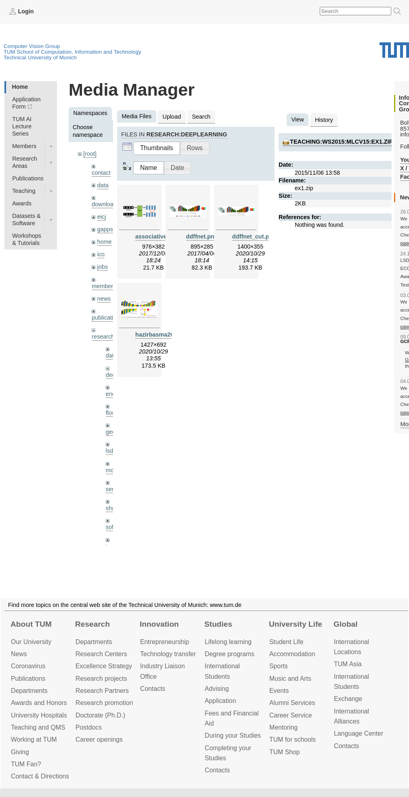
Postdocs (89, 727)
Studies (218, 624)
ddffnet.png (202, 236)
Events (279, 690)
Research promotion (104, 702)
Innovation (159, 624)
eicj (101, 216)
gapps (105, 229)
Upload (172, 116)
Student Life (286, 641)
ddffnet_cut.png (254, 236)
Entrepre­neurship (164, 641)
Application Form (26, 103)
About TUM (31, 624)
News (19, 654)
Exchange (348, 698)
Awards (21, 203)
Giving (20, 752)
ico (101, 254)
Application (220, 700)
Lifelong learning (228, 641)
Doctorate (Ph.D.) (100, 715)
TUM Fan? (26, 764)
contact (101, 172)
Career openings (99, 739)
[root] (89, 154)
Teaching (24, 191)
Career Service (290, 715)
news (104, 298)
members (104, 286)
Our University (31, 641)
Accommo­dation (292, 654)
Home (20, 87)
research (103, 336)
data (103, 185)
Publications (28, 178)
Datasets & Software (26, 219)
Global (345, 624)
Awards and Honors (39, 702)
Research (92, 624)
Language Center (358, 733)
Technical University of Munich (40, 57)
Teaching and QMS (38, 727)
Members (24, 146)
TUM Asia (348, 664)
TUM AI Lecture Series (21, 126)
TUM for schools (292, 739)
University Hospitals (39, 715)
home (104, 241)
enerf (112, 394)
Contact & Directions (40, 776)
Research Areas (24, 162)
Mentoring (283, 727)
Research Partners (102, 690)
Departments (29, 690)
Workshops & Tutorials (26, 239)
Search (201, 116)
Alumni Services (292, 702)
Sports (278, 666)
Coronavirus (28, 666)
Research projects (101, 678)
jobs (102, 267)
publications (107, 317)
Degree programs (229, 654)
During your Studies (233, 735)
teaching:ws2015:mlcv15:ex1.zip (341, 141)
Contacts (152, 688)
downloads (106, 204)
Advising (217, 688)
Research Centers (101, 654)
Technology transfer (168, 654)
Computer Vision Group (32, 46)
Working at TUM (34, 739)
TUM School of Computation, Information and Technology (72, 52)
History (324, 120)
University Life (295, 624)
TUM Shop (284, 752)
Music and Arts (290, 678)
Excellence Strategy (104, 666)
